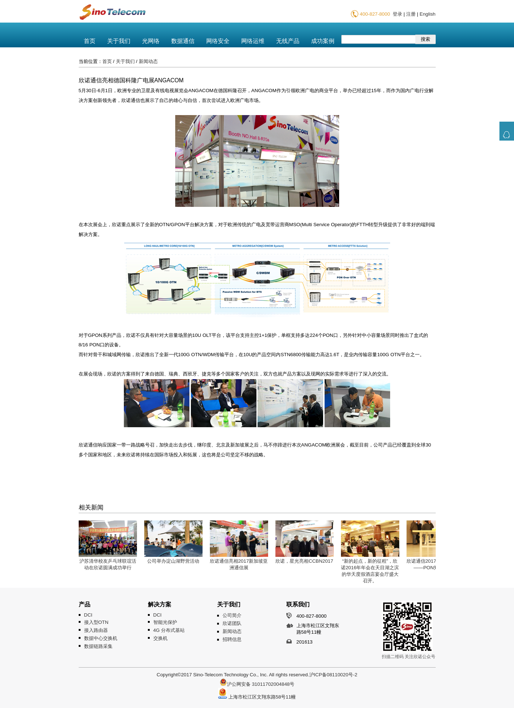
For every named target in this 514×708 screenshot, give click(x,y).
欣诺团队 (232, 623)
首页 (89, 41)
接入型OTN (96, 622)
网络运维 (252, 41)
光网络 (151, 41)
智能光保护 (165, 622)
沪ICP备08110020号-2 (333, 674)
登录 (397, 14)
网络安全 (217, 41)
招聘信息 (232, 639)
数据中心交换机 (100, 638)
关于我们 (118, 41)
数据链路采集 (98, 646)
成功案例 (322, 41)
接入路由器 (96, 630)
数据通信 (183, 41)
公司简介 (232, 615)
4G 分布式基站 (169, 630)
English (428, 14)
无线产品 (287, 41)
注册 (411, 14)
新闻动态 (148, 61)
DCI (88, 615)
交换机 (160, 638)
